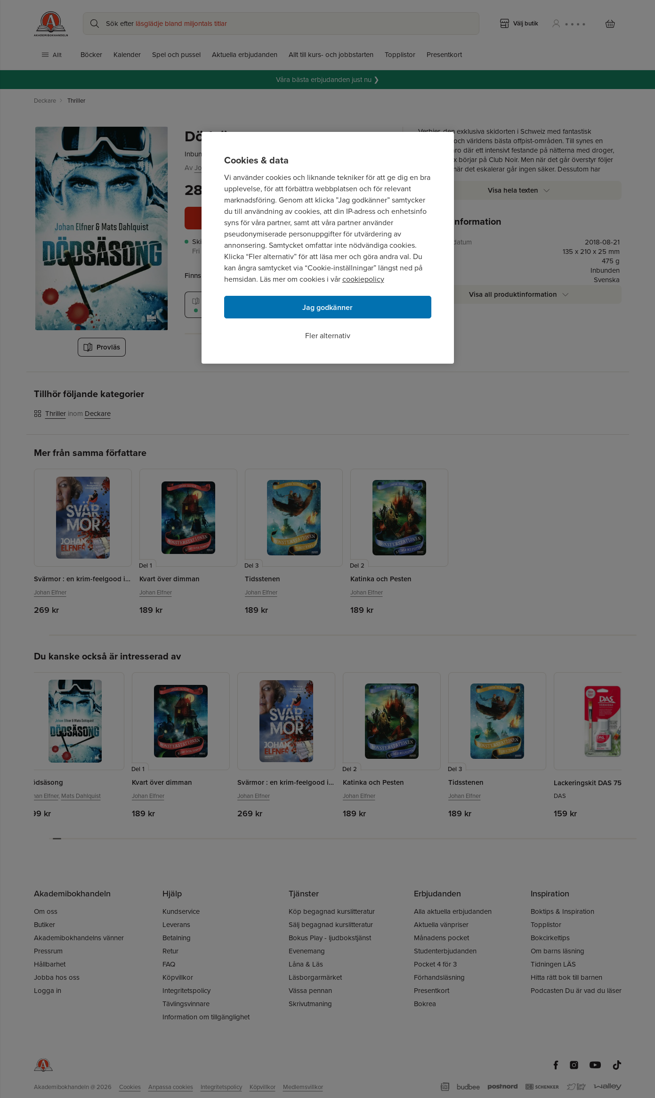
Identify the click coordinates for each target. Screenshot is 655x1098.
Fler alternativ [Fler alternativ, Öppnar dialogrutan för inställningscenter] (327, 335)
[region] (328, 248)
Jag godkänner (327, 307)
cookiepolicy (363, 279)
